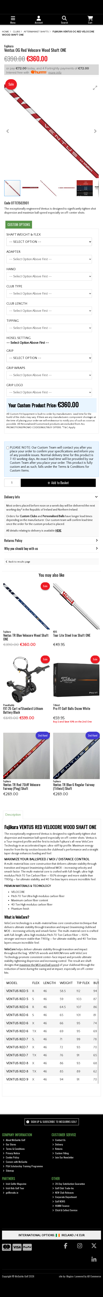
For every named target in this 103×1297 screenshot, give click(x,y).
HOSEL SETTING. (18, 338)
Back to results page (19, 562)
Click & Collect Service (65, 1210)
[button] (95, 88)
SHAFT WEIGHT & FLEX (23, 234)
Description (13, 814)
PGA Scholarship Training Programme (23, 1166)
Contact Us (59, 1140)
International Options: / (51, 1235)
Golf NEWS (58, 1201)
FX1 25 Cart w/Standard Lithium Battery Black (23, 710)
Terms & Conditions (14, 1148)
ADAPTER (13, 252)
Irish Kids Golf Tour (13, 1188)
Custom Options (18, 224)
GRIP (9, 351)
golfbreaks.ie (10, 1192)
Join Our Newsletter (63, 1157)
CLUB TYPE (14, 286)
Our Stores (9, 1144)
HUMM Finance (61, 1205)
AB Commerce (94, 1276)
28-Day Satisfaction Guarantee (68, 1183)
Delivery (57, 1144)
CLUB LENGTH (16, 303)
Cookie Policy (11, 1157)
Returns (57, 1148)
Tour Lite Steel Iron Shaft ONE (71, 635)
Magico (69, 1276)
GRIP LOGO (14, 385)
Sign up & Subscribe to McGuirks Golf (51, 1121)
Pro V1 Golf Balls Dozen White (71, 708)
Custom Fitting (60, 1153)
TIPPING (12, 321)
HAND (11, 269)
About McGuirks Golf (14, 1140)
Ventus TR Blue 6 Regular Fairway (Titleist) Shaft (73, 786)
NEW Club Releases (63, 1192)
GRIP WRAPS (15, 368)
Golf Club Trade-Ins (63, 1188)
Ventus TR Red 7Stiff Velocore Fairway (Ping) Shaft (21, 786)
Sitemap (8, 1170)
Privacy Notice (11, 1153)
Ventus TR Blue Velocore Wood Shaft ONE (25, 637)
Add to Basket (58, 482)
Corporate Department (64, 1197)
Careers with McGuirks (15, 1161)
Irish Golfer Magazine (14, 1183)
